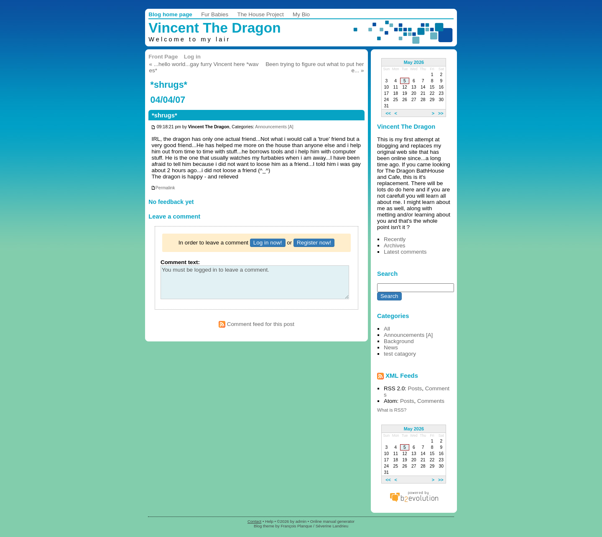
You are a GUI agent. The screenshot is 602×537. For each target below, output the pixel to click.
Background (399, 341)
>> (441, 112)
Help (269, 521)
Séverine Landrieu (332, 526)
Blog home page (170, 14)
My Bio (301, 14)
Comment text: (180, 262)
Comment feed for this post (256, 324)
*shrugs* (164, 115)
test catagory (400, 354)
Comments (430, 401)
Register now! (314, 242)
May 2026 (414, 62)
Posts (415, 388)
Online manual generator (332, 521)
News (391, 347)
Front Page (163, 56)
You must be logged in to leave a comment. (255, 282)
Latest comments (405, 252)
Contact (254, 521)
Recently (395, 239)
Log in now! (267, 242)
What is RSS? (391, 409)
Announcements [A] (274, 127)
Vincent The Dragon (214, 28)
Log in (192, 56)
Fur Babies (214, 14)
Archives (395, 245)
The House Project (260, 14)
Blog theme (264, 526)
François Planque (296, 526)
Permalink (163, 188)
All (387, 329)
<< (388, 112)
